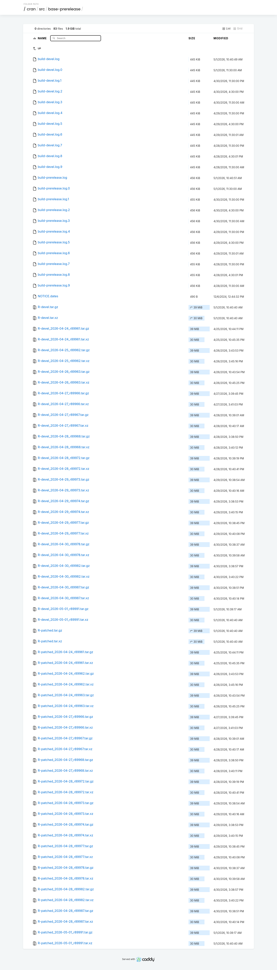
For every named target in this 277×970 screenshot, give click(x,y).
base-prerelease (64, 9)
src (42, 9)
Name (43, 38)
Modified (221, 38)
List (226, 28)
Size (192, 38)
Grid (237, 28)
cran (31, 9)
